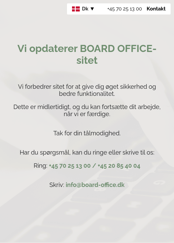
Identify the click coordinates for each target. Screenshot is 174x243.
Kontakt (156, 9)
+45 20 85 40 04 (119, 165)
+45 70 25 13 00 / (73, 165)
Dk (80, 9)
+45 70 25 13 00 (124, 9)
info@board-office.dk (95, 184)
